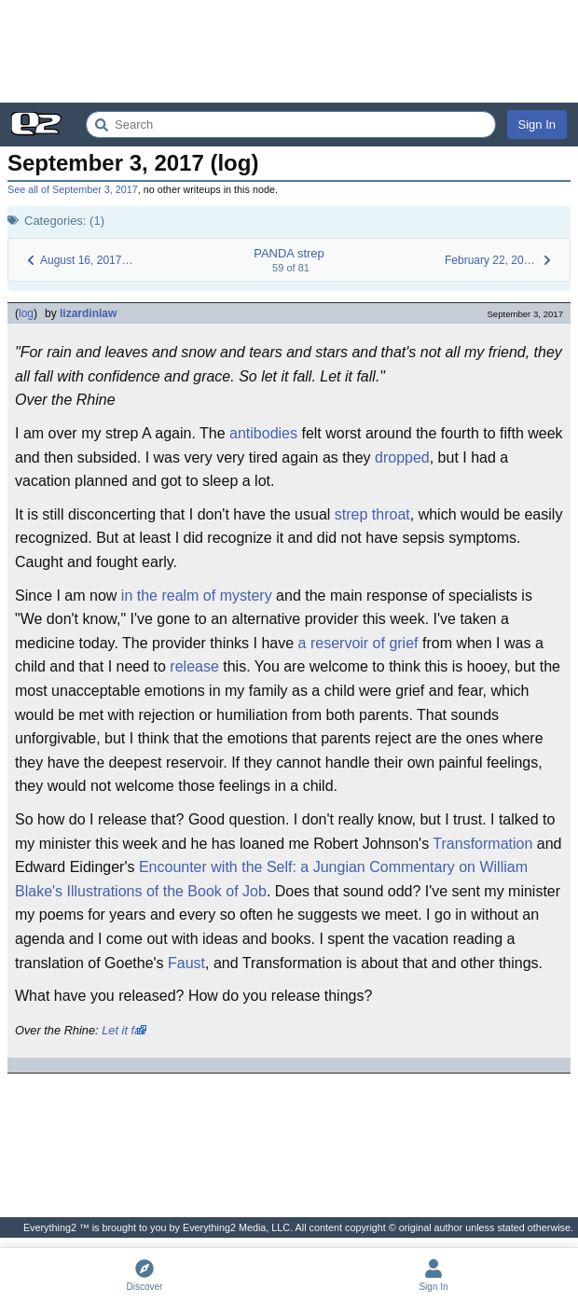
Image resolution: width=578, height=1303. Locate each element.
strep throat (372, 514)
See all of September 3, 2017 (72, 189)
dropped (402, 457)
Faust (186, 963)
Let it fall (124, 1030)
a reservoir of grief (358, 643)
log (26, 313)
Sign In (537, 125)
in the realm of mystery (196, 595)
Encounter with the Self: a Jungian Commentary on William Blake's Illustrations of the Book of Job (271, 879)
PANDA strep (289, 253)
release (194, 666)
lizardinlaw (88, 313)
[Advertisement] (289, 51)
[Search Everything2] (291, 124)
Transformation (482, 844)
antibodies (263, 433)
